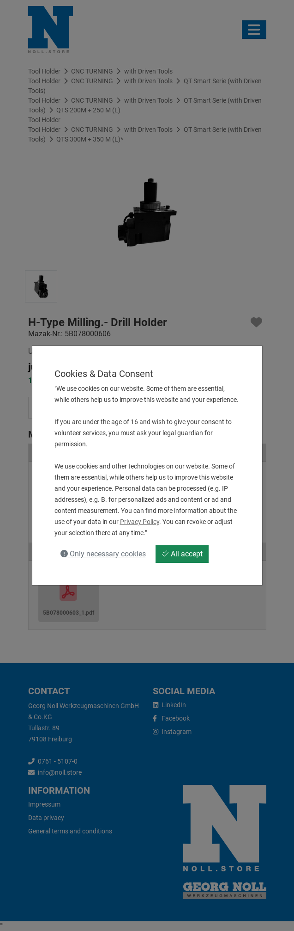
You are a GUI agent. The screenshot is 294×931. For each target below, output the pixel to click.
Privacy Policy (139, 521)
